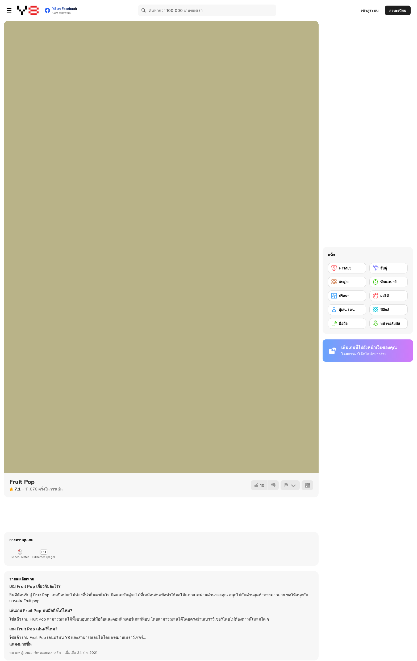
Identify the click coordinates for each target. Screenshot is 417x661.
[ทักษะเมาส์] (388, 282)
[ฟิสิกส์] (388, 309)
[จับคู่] (388, 268)
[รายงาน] (290, 485)
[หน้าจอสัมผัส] (388, 323)
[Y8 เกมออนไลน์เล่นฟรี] (28, 10)
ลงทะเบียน (397, 10)
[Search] (144, 10)
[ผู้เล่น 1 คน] (347, 309)
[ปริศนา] (347, 295)
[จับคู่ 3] (347, 282)
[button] (20, 644)
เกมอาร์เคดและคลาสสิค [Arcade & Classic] (43, 652)
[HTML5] (347, 268)
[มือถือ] (347, 323)
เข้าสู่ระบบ (369, 10)
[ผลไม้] (388, 295)
